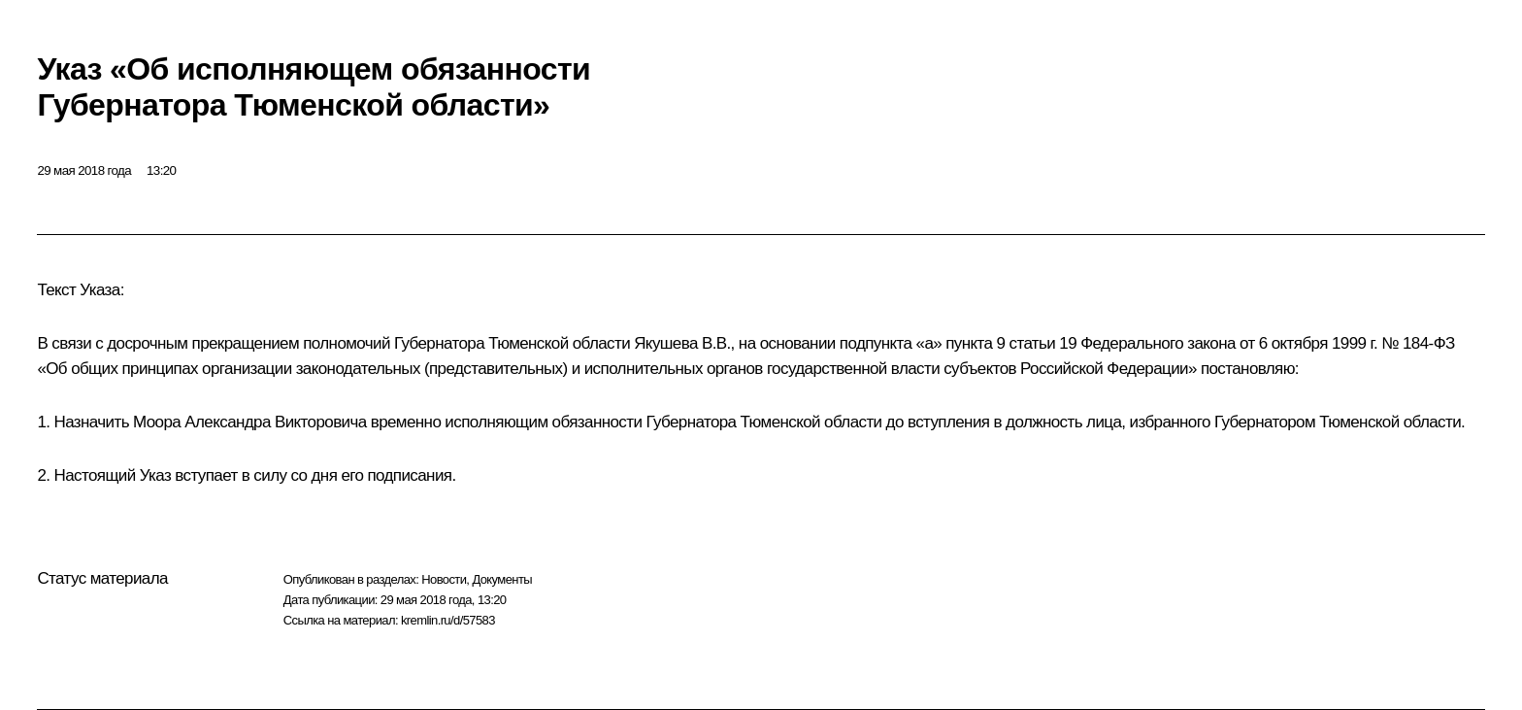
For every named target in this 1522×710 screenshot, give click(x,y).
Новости (443, 579)
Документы (502, 579)
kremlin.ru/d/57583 (448, 620)
